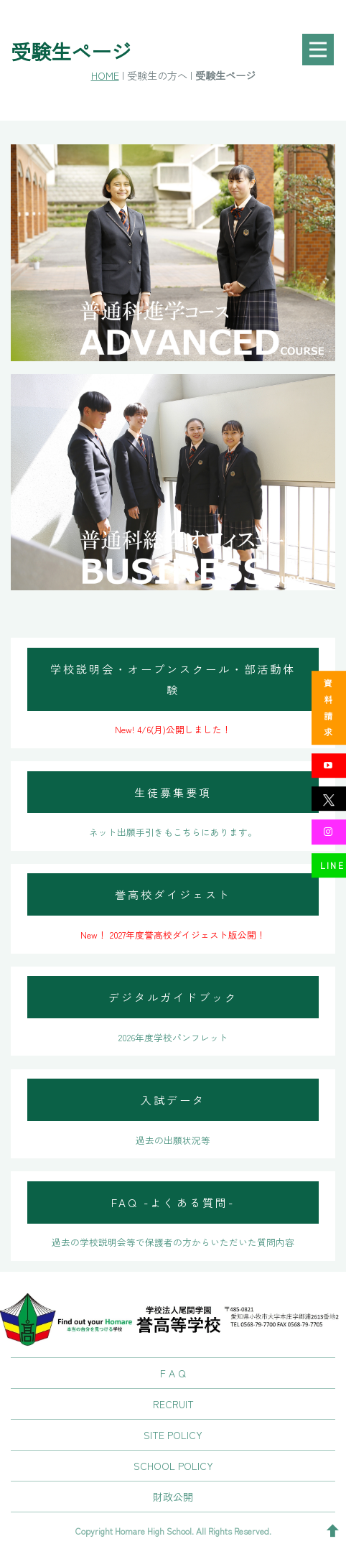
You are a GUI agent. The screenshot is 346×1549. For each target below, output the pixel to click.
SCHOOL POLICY (173, 1466)
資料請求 (329, 707)
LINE (332, 865)
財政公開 (173, 1496)
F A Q (173, 1373)
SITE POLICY (173, 1435)
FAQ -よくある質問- (172, 1202)
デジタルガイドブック (173, 997)
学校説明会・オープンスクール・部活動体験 (173, 679)
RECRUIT (173, 1404)
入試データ (173, 1099)
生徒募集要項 (173, 792)
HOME (105, 75)
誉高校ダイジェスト (173, 894)
